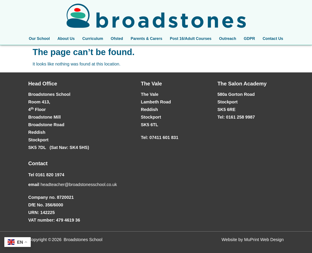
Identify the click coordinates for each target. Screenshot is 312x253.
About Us (66, 38)
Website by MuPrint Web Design (252, 239)
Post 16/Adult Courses (191, 38)
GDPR (249, 38)
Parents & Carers (146, 38)
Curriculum (92, 38)
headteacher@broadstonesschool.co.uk (78, 184)
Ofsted (117, 38)
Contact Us (273, 38)
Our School (39, 38)
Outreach (227, 38)
